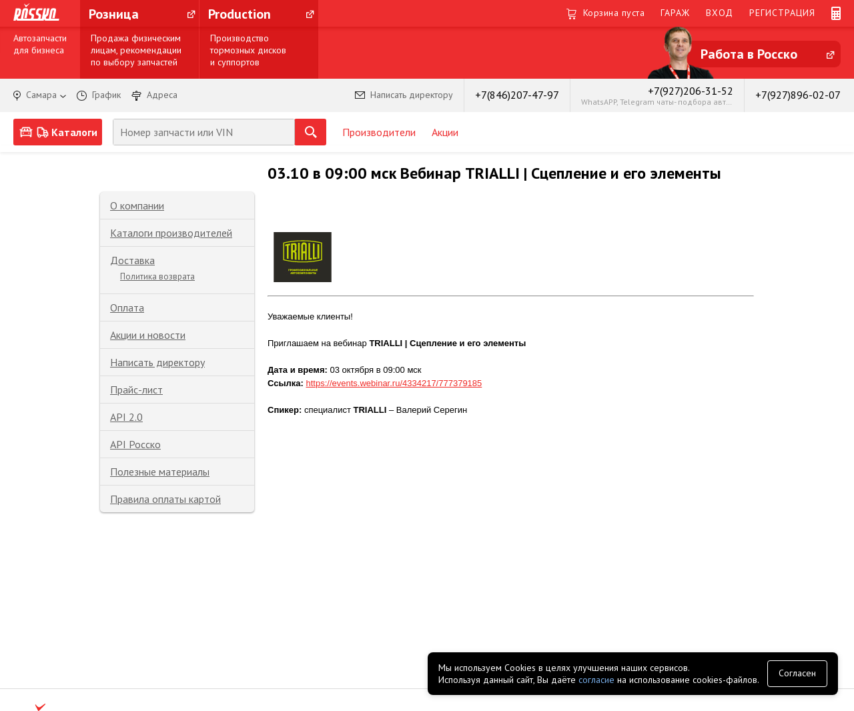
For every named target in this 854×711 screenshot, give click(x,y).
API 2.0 (126, 417)
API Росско (135, 444)
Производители (379, 132)
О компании (137, 205)
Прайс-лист (136, 389)
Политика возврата (157, 276)
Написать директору (157, 362)
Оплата (127, 307)
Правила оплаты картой (165, 499)
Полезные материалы (159, 471)
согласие (596, 680)
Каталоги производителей (171, 232)
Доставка (132, 260)
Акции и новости (147, 334)
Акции (445, 132)
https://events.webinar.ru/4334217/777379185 (394, 383)
